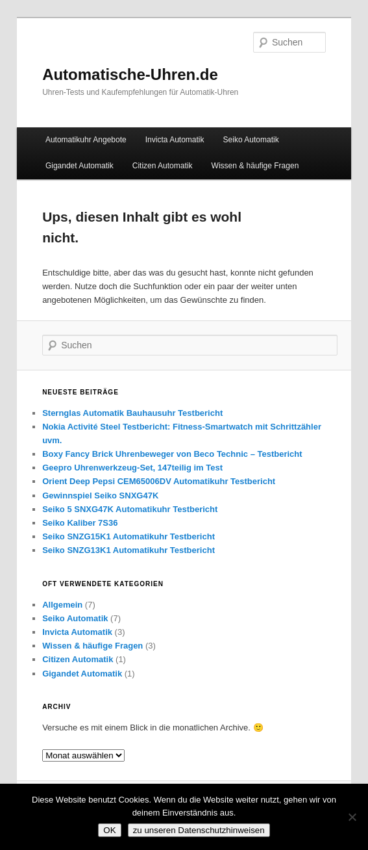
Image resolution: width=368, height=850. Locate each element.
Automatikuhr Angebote (86, 139)
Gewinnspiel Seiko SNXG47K (100, 495)
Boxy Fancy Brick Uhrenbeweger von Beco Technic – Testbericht (172, 454)
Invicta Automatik (174, 139)
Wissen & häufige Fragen (255, 165)
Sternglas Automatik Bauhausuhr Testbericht (132, 413)
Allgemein (62, 605)
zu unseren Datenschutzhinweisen (199, 830)
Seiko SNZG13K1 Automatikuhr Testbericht (128, 550)
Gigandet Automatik (79, 165)
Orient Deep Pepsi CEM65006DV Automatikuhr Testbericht (158, 481)
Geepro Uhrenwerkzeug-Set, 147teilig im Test (132, 467)
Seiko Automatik (251, 139)
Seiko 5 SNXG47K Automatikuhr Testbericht (129, 509)
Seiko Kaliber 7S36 (79, 523)
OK (109, 830)
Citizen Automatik (162, 165)
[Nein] (351, 816)
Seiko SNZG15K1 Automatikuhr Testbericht (128, 536)
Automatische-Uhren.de (130, 74)
